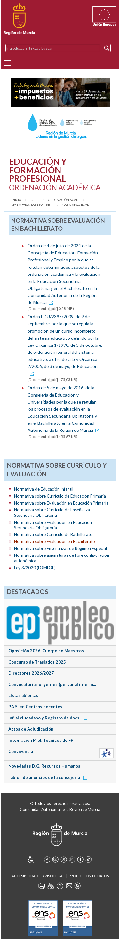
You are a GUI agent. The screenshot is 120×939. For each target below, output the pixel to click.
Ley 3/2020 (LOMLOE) (35, 567)
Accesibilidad (25, 876)
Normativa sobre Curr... (32, 205)
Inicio (16, 200)
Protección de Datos (89, 876)
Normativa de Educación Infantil (43, 489)
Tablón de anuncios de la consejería (48, 777)
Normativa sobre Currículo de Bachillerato (53, 534)
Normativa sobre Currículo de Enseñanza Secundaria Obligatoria (52, 512)
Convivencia (20, 751)
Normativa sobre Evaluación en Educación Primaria (61, 503)
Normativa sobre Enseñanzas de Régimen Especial (60, 548)
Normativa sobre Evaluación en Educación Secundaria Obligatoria (53, 525)
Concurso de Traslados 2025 (37, 661)
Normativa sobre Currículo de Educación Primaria (60, 496)
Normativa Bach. (76, 205)
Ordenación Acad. (63, 200)
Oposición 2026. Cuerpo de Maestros (46, 650)
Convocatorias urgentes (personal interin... (52, 684)
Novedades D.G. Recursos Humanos (44, 766)
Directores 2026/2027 (31, 673)
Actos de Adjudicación (30, 729)
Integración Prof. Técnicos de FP (40, 740)
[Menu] (7, 63)
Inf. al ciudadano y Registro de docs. (49, 717)
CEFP (34, 200)
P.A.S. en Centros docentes (35, 706)
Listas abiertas (23, 695)
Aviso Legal (53, 876)
